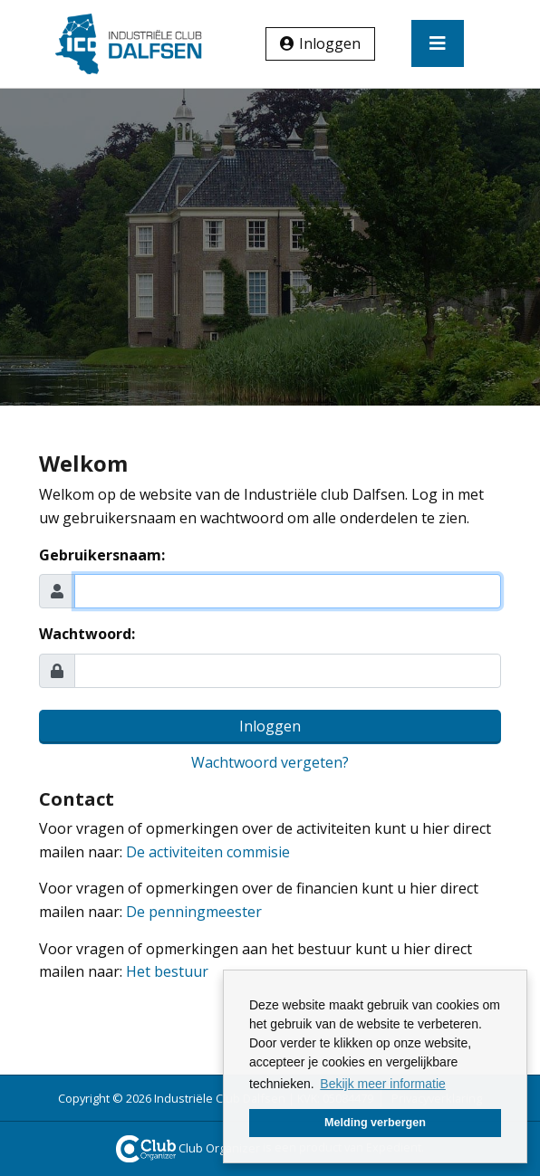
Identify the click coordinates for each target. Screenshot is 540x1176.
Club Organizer (188, 1148)
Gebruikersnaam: (102, 555)
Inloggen (330, 43)
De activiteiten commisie (208, 852)
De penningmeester (194, 912)
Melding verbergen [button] (375, 1122)
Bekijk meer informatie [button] (383, 1083)
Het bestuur (167, 971)
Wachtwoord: (87, 634)
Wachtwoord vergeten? (270, 762)
